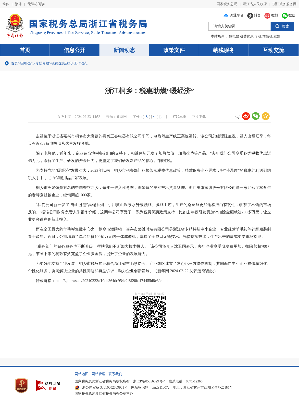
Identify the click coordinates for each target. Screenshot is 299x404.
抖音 (254, 15)
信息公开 (74, 50)
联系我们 (115, 374)
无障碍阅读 (36, 4)
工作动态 (80, 63)
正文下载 (199, 117)
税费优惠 (247, 36)
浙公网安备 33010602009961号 (101, 387)
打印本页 (179, 117)
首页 (25, 50)
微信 (289, 15)
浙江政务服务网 (285, 4)
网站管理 (98, 374)
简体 (5, 4)
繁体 (18, 4)
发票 (277, 36)
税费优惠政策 (61, 63)
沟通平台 (233, 15)
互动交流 (273, 50)
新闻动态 (124, 50)
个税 (258, 36)
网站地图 (81, 374)
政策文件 (174, 50)
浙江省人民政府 (255, 4)
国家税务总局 (227, 4)
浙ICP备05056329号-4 (149, 381)
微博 (271, 15)
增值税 (267, 36)
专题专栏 (42, 63)
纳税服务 (224, 50)
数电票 (234, 36)
